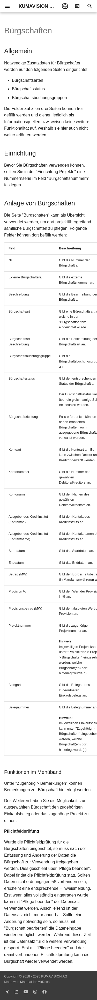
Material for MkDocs (35, 982)
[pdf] (77, 6)
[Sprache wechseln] (65, 6)
